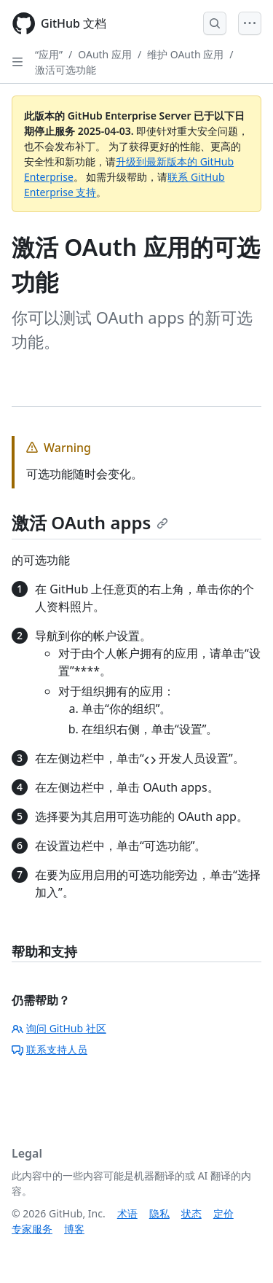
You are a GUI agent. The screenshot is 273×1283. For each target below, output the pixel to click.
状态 (191, 1213)
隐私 (159, 1213)
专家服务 (32, 1229)
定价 (223, 1213)
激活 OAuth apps (90, 522)
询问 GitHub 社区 (59, 1028)
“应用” (49, 54)
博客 (74, 1229)
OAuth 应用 (105, 54)
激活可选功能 (65, 70)
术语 (127, 1213)
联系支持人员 (49, 1049)
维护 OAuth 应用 (185, 54)
